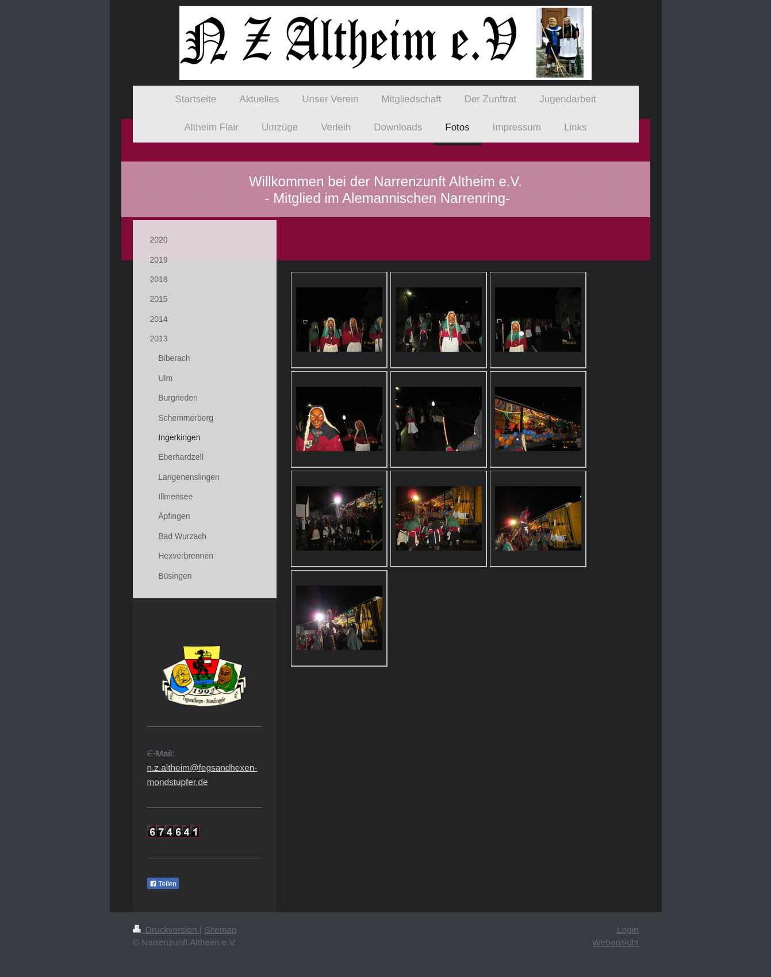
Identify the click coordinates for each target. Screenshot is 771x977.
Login (628, 929)
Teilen (163, 884)
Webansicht (615, 942)
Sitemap (220, 929)
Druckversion (166, 929)
